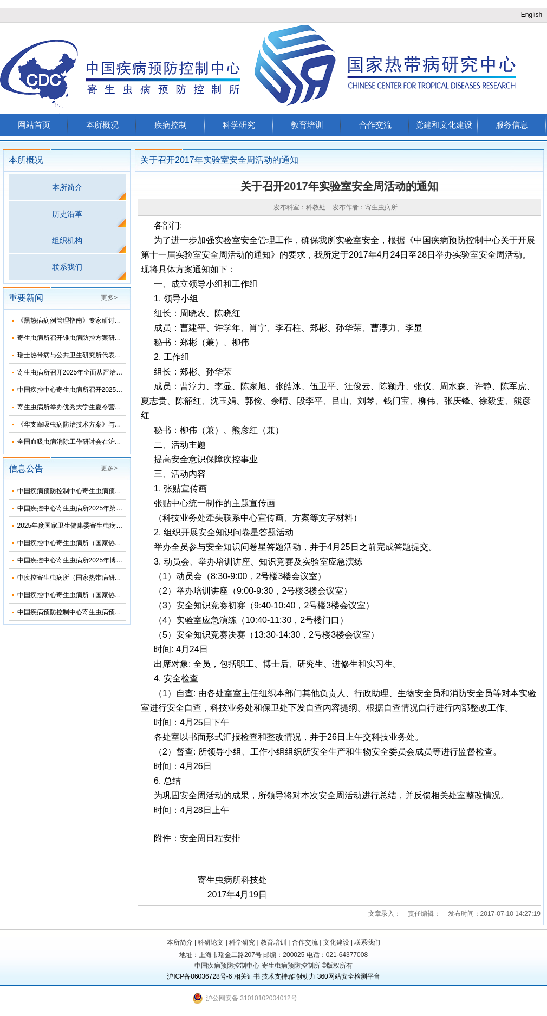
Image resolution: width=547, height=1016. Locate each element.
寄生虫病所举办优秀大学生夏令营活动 (72, 407)
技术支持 (275, 976)
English (531, 14)
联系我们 (67, 267)
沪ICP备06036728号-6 (199, 976)
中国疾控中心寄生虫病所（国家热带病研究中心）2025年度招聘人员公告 (122, 595)
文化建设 (336, 942)
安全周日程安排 (210, 838)
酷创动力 (302, 976)
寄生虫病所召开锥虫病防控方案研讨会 (72, 338)
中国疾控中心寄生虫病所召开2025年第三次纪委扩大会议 (99, 390)
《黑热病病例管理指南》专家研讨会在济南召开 (85, 320)
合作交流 (375, 124)
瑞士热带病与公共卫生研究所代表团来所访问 (82, 355)
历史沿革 (67, 213)
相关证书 (247, 976)
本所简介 (67, 187)
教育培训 (307, 124)
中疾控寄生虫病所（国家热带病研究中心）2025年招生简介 (102, 577)
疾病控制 (170, 124)
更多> (109, 297)
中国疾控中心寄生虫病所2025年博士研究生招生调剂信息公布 (105, 560)
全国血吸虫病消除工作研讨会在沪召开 (72, 441)
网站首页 (34, 124)
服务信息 (512, 124)
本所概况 (102, 124)
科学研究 (239, 124)
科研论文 (211, 942)
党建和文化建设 (443, 124)
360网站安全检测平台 (348, 976)
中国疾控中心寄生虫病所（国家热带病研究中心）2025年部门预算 (112, 543)
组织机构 (67, 240)
